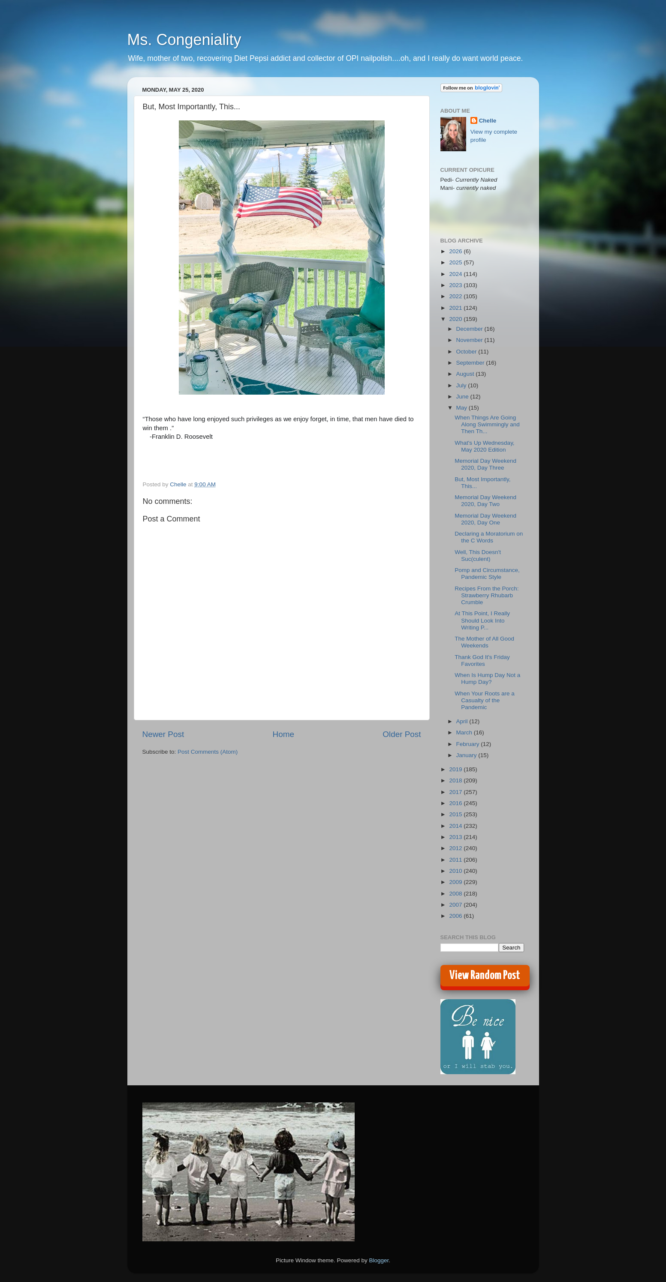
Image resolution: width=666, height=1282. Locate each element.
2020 (456, 319)
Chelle (488, 120)
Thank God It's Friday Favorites (482, 660)
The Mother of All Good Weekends (484, 642)
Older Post (402, 734)
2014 (456, 826)
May (462, 407)
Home (283, 734)
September (471, 362)
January (467, 755)
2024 (456, 274)
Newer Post (163, 734)
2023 (456, 285)
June (463, 396)
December (470, 329)
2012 (456, 848)
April (463, 721)
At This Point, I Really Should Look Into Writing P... (482, 620)
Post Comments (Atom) (208, 752)
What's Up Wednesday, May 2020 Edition (484, 446)
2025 (456, 262)
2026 (456, 251)
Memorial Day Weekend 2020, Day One (485, 519)
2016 (456, 803)
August (466, 374)
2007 (456, 905)
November (470, 340)
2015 (456, 814)
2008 (456, 893)
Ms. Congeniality (184, 39)
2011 (456, 860)
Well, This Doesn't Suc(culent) (478, 555)
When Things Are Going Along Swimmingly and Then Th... (487, 424)
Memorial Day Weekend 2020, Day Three (485, 464)
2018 (456, 780)
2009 (456, 882)
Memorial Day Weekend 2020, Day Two (485, 500)
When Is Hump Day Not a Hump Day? (487, 678)
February (468, 744)
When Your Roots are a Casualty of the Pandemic (485, 700)
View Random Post (484, 976)
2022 (456, 296)
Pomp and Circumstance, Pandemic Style (487, 573)
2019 (456, 769)
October (467, 351)
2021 (456, 308)
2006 (456, 916)
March (465, 732)
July (462, 385)
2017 (456, 792)
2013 (456, 837)
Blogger (379, 1260)
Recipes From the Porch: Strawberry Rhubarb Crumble (486, 595)
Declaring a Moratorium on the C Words (489, 537)
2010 (456, 871)
